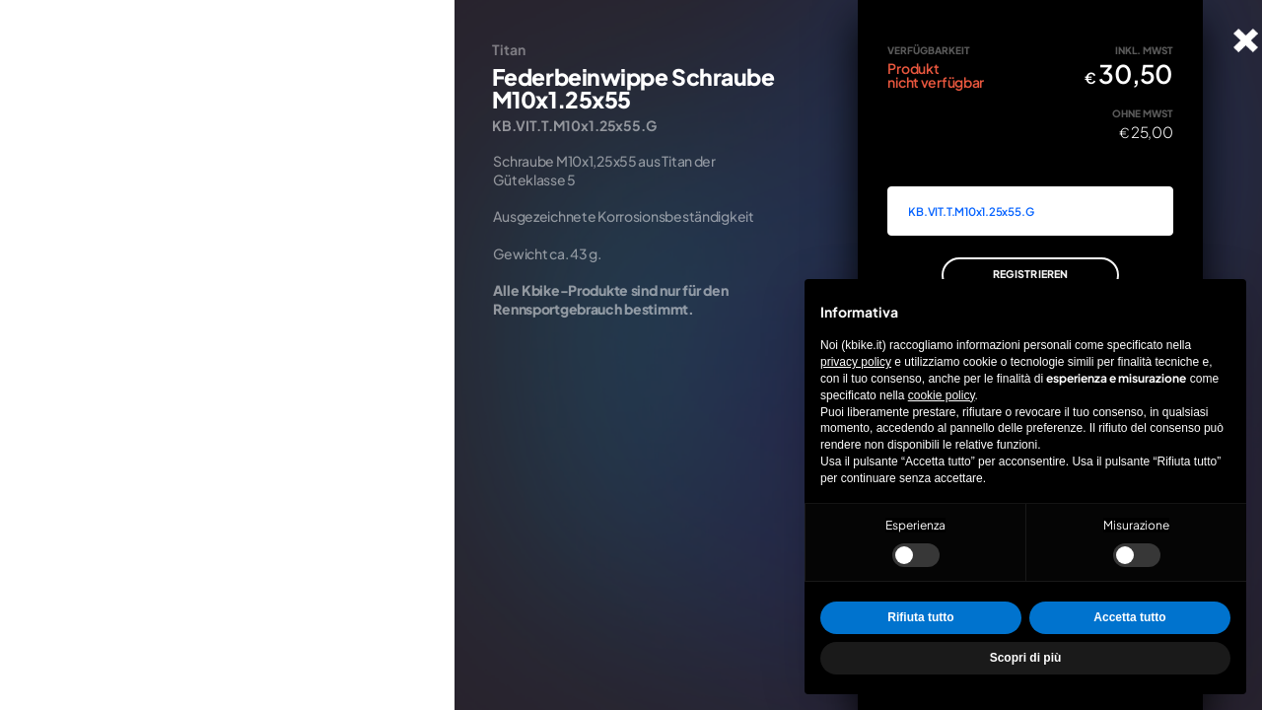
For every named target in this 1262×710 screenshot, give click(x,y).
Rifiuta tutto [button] (920, 617)
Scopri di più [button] (1026, 658)
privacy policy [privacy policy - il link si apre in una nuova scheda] (855, 362)
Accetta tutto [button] (1129, 617)
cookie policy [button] (941, 395)
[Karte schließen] (1245, 40)
